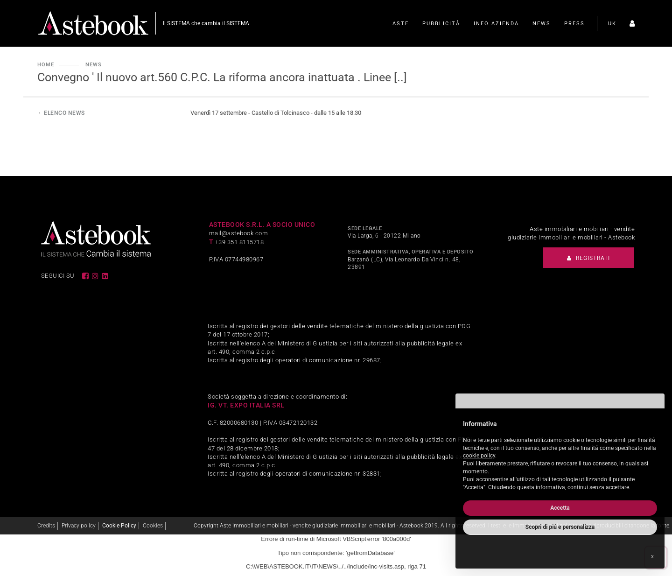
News (541, 24)
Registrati (588, 258)
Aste (400, 24)
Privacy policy (79, 525)
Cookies (153, 525)
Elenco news (64, 113)
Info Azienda (496, 24)
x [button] (652, 556)
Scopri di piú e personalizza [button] (560, 527)
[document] (560, 453)
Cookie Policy (119, 525)
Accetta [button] (560, 508)
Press (574, 24)
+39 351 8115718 (239, 242)
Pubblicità (441, 24)
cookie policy (479, 455)
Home (45, 65)
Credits (46, 525)
